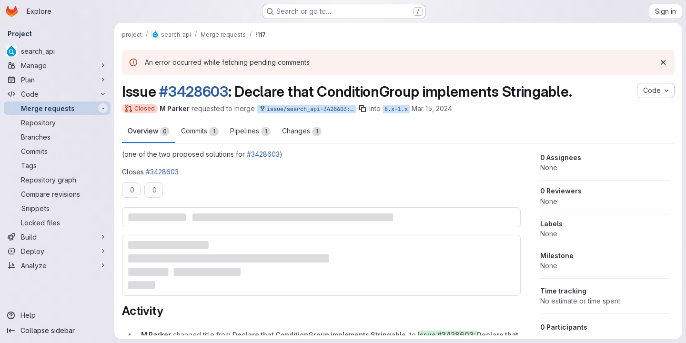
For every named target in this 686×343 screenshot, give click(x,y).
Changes (302, 131)
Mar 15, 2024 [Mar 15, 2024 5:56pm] (432, 108)
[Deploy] (57, 251)
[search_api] (57, 51)
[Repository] (57, 122)
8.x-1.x (396, 109)
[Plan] (57, 79)
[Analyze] (57, 265)
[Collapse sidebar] (57, 330)
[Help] (57, 315)
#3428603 (193, 91)
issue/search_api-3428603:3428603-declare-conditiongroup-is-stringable (307, 109)
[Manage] (57, 65)
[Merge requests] (57, 108)
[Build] (57, 236)
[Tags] (57, 165)
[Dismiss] (663, 62)
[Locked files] (57, 222)
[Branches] (57, 136)
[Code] (57, 94)
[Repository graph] (57, 179)
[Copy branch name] (362, 108)
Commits (200, 131)
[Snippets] (57, 208)
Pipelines (250, 131)
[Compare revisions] (57, 194)
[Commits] (57, 151)
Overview (149, 131)
